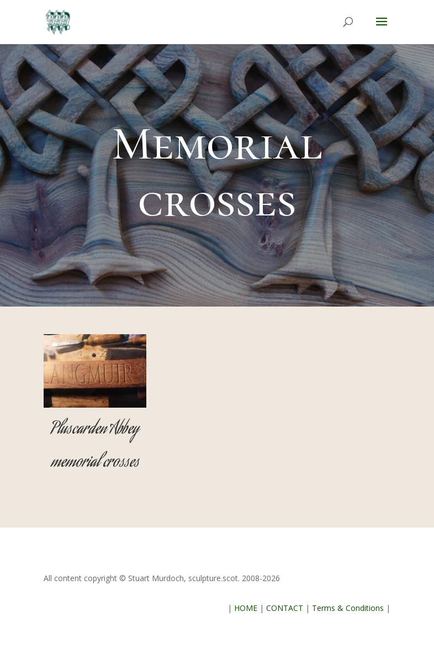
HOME (245, 608)
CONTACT (284, 608)
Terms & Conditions (348, 608)
